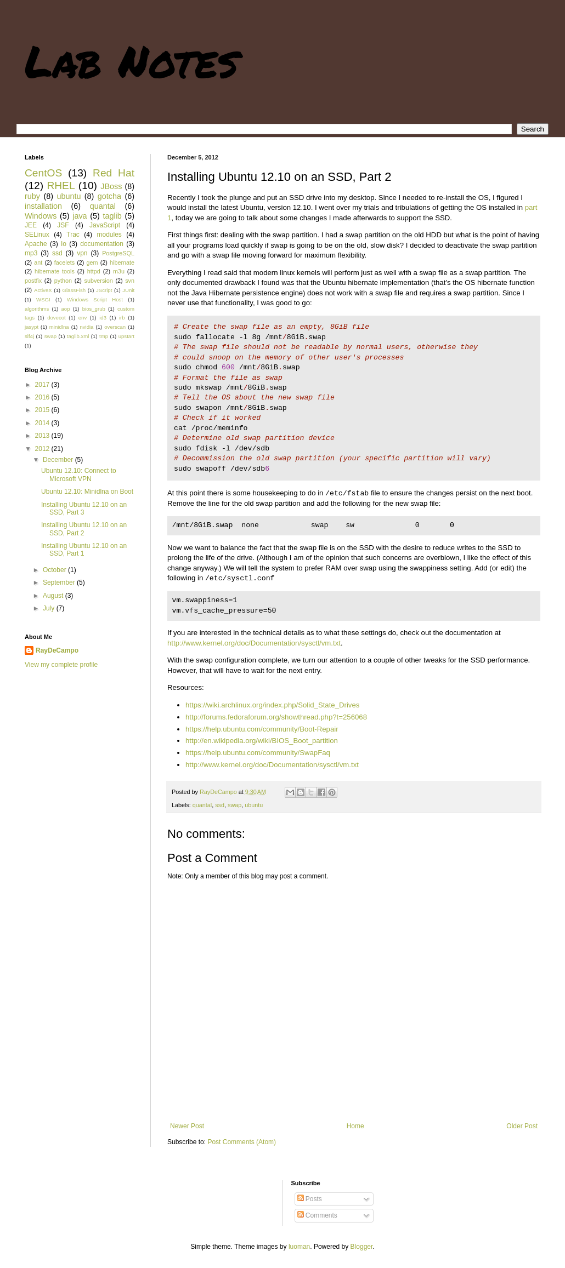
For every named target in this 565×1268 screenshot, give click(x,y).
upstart (126, 336)
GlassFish (74, 290)
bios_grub (93, 309)
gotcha (109, 196)
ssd (219, 805)
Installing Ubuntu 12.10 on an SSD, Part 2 (84, 528)
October (55, 570)
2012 (43, 449)
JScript (104, 290)
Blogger (362, 1246)
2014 (43, 423)
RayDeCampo (57, 650)
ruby (32, 196)
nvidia (86, 327)
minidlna (59, 327)
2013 (43, 435)
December (59, 460)
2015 (43, 410)
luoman (299, 1246)
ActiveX (43, 290)
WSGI (43, 299)
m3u (119, 271)
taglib (112, 216)
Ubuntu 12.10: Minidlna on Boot (87, 491)
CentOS (43, 173)
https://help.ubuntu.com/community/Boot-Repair (261, 729)
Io (63, 244)
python (63, 280)
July (49, 608)
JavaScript (104, 225)
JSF (63, 225)
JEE (31, 225)
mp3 (31, 253)
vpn (82, 253)
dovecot (56, 318)
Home (355, 1126)
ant (38, 262)
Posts (309, 1199)
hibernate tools (55, 271)
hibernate (122, 262)
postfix (33, 280)
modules (109, 234)
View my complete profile (61, 665)
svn (129, 280)
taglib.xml (78, 336)
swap (234, 805)
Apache (36, 244)
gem (92, 262)
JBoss (111, 186)
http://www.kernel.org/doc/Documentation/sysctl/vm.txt (254, 643)
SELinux (37, 234)
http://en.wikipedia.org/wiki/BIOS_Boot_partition (261, 740)
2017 (43, 385)
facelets (64, 262)
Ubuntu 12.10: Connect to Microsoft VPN (78, 474)
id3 (102, 318)
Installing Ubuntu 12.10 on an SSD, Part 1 (84, 549)
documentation (101, 244)
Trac (73, 234)
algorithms (37, 309)
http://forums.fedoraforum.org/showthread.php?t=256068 (276, 717)
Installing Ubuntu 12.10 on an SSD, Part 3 (84, 508)
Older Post (522, 1126)
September (60, 582)
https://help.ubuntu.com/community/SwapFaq (257, 753)
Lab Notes (131, 60)
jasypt (31, 327)
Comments (317, 1215)
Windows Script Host (95, 299)
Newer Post (187, 1126)
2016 (43, 397)
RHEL (61, 185)
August (54, 595)
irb (122, 318)
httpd (93, 271)
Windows (40, 216)
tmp (103, 336)
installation (43, 206)
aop (65, 309)
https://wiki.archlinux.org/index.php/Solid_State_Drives (272, 705)
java (79, 216)
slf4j (29, 336)
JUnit (128, 290)
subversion (98, 280)
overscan (115, 327)
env (82, 318)
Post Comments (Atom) (241, 1142)
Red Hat (113, 173)
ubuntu (254, 805)
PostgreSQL (118, 253)
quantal (202, 805)
